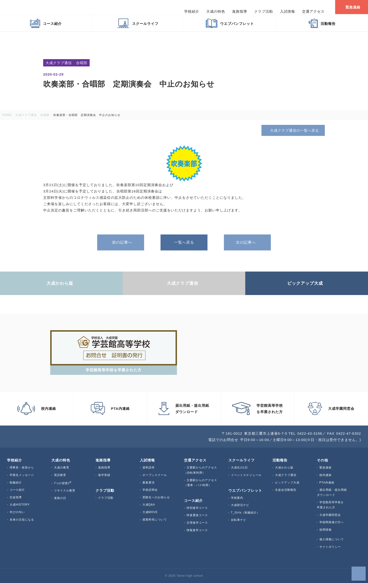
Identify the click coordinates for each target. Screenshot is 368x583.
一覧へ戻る (184, 242)
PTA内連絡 (326, 482)
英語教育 (60, 475)
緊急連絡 (325, 467)
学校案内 (237, 497)
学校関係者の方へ (331, 522)
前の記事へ (120, 242)
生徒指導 (16, 497)
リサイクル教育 (64, 490)
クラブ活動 (105, 497)
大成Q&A (148, 504)
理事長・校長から (22, 467)
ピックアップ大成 (287, 482)
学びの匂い (17, 512)
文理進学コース (197, 522)
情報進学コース (197, 530)
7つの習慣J (63, 483)
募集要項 (148, 482)
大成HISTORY (20, 504)
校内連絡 (325, 475)
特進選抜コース (197, 515)
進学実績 (104, 475)
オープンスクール (154, 475)
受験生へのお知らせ (156, 497)
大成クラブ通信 (285, 475)
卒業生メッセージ (22, 475)
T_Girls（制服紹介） (245, 512)
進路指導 (104, 467)
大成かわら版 (284, 467)
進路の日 (60, 498)
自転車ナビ (238, 520)
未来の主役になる (22, 519)
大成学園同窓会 (330, 515)
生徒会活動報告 (285, 489)
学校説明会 (150, 489)
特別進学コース (197, 508)
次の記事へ (247, 242)
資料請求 (148, 467)
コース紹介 (17, 489)
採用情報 (325, 529)
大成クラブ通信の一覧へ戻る (293, 130)
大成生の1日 (239, 467)
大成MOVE (150, 512)
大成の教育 (61, 467)
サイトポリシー (330, 546)
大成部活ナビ (240, 505)
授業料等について (154, 519)
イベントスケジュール (246, 475)
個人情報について (331, 539)
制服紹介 (16, 482)
